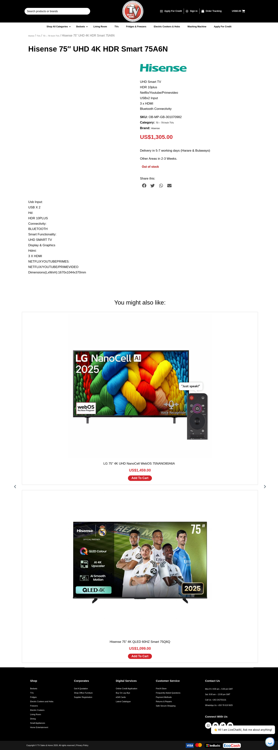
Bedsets (33, 688)
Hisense (155, 128)
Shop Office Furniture (83, 693)
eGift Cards (121, 697)
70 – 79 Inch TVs (51, 35)
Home (31, 35)
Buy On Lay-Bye (123, 693)
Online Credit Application (126, 688)
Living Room (35, 714)
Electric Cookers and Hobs (41, 701)
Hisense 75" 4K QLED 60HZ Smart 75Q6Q (140, 642)
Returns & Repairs (164, 701)
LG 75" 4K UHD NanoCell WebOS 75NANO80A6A (139, 463)
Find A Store (161, 688)
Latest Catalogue (123, 701)
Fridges (33, 697)
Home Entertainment (39, 727)
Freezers (34, 706)
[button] (144, 185)
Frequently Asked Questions (168, 693)
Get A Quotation (81, 688)
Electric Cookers (37, 710)
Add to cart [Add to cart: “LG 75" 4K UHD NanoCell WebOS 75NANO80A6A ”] (140, 478)
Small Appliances (37, 723)
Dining (33, 719)
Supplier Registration (83, 697)
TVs (38, 35)
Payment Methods (164, 697)
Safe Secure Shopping (165, 706)
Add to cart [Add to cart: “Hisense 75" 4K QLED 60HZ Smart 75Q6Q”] (140, 656)
